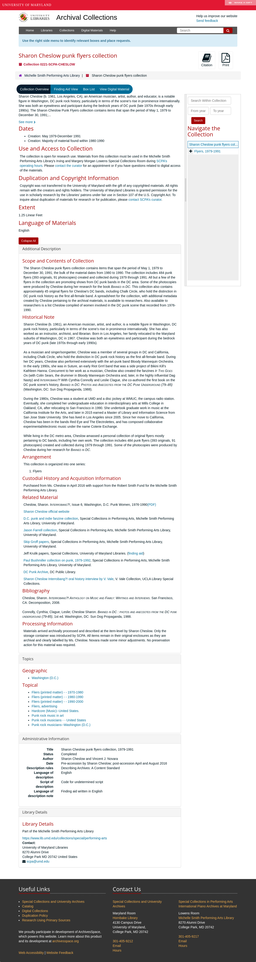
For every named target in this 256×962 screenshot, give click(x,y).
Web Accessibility (31, 953)
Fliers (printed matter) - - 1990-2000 (57, 701)
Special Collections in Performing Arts (206, 901)
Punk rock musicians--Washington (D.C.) (61, 725)
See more (27, 122)
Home (30, 30)
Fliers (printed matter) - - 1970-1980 (57, 692)
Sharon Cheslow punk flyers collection (216, 144)
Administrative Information (45, 738)
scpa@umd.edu (38, 861)
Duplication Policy (35, 915)
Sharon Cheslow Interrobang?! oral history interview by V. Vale (69, 579)
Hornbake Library (125, 918)
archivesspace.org (65, 941)
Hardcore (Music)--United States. (55, 711)
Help (113, 30)
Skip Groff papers (36, 542)
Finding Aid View (66, 89)
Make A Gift (240, 5)
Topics (28, 658)
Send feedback (207, 21)
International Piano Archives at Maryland (208, 906)
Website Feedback (59, 953)
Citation (206, 60)
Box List (89, 89)
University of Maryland (26, 5)
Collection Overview (34, 89)
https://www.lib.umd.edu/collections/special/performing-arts (64, 838)
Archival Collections (86, 17)
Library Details (34, 812)
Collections (67, 30)
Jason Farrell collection (40, 530)
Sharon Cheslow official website (46, 511)
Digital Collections (35, 911)
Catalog (27, 906)
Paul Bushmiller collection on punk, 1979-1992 (57, 560)
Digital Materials (92, 30)
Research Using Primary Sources (46, 920)
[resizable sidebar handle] (186, 190)
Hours (117, 950)
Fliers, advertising (44, 706)
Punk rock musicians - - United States (59, 720)
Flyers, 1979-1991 (207, 151)
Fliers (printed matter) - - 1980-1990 (57, 697)
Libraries (47, 30)
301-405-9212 (123, 941)
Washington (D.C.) (45, 678)
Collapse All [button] (28, 241)
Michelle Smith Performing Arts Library (52, 75)
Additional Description (41, 248)
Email (117, 946)
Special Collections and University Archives (53, 901)
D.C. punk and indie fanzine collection (51, 518)
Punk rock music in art (48, 715)
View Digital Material (114, 89)
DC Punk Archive (36, 572)
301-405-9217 (189, 936)
